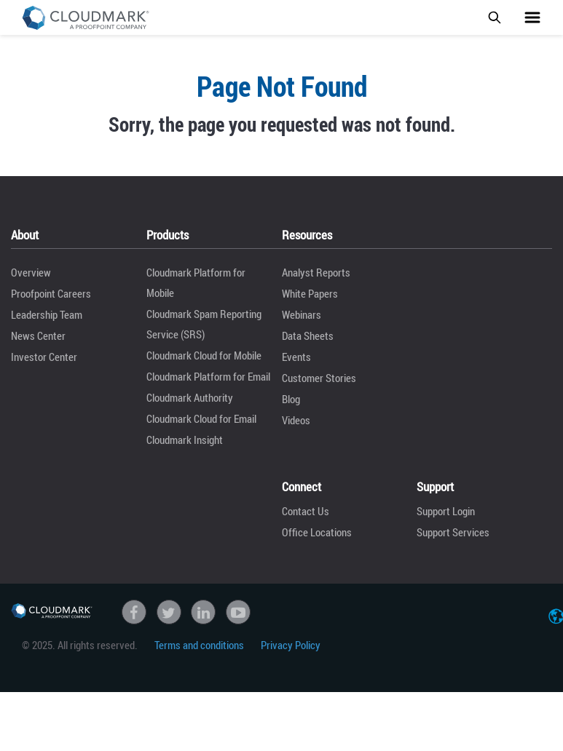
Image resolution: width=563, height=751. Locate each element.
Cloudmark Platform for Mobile (195, 282)
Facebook (134, 612)
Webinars (301, 314)
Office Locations (317, 532)
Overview (31, 272)
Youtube (238, 612)
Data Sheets (308, 335)
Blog (291, 399)
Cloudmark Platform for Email (208, 376)
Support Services (453, 532)
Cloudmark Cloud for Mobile (203, 355)
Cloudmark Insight (184, 439)
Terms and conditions (199, 644)
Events (296, 356)
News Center (38, 335)
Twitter (169, 612)
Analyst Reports (316, 272)
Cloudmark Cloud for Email (201, 418)
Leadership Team (46, 314)
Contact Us (305, 511)
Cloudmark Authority (189, 397)
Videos (296, 420)
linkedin (203, 612)
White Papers (310, 293)
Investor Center (44, 356)
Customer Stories (319, 377)
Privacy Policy (290, 644)
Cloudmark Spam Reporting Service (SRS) (203, 323)
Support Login (446, 511)
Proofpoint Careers (51, 293)
